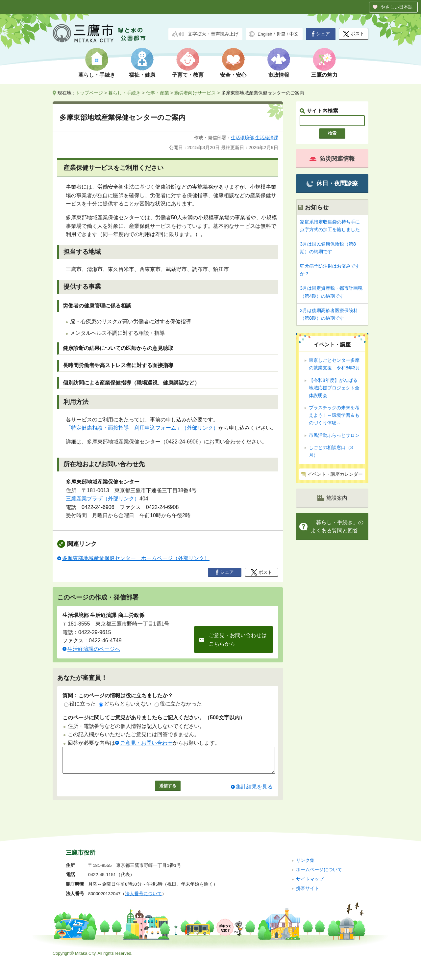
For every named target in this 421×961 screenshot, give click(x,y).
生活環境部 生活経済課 (254, 137)
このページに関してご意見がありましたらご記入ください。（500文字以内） (153, 717)
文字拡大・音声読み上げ (213, 34)
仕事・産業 (157, 92)
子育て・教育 (188, 75)
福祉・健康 (142, 75)
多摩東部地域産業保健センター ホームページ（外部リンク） (136, 558)
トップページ (89, 92)
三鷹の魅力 (324, 75)
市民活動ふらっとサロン (334, 435)
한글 (280, 34)
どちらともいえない (125, 704)
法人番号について (143, 893)
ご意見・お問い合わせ (146, 743)
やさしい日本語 (397, 7)
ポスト (353, 34)
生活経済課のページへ (93, 649)
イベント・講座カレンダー (335, 474)
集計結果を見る (254, 791)
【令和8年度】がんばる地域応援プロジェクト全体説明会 (334, 388)
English (265, 34)
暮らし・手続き (96, 75)
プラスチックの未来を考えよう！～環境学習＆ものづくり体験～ (334, 415)
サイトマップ (310, 879)
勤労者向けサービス (195, 92)
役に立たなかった (178, 704)
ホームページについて (319, 869)
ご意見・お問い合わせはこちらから (238, 639)
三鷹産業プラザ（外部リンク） (102, 498)
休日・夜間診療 (332, 183)
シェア (320, 34)
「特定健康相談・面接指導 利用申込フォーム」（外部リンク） (142, 428)
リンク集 (305, 860)
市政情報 (278, 75)
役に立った (80, 704)
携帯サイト (307, 888)
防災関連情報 (332, 158)
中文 (294, 34)
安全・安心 (233, 75)
